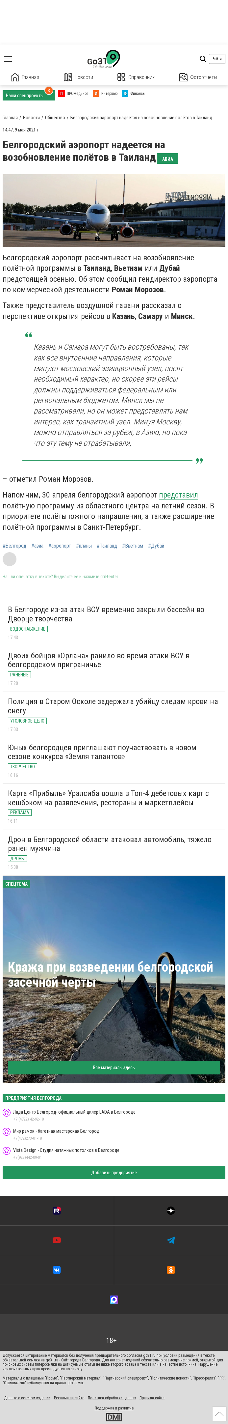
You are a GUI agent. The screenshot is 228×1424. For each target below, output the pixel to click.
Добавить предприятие (114, 1172)
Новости (78, 77)
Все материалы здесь (114, 1067)
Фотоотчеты (198, 77)
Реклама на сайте (69, 1398)
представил (178, 494)
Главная (25, 77)
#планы (84, 546)
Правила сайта (152, 1398)
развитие (126, 1408)
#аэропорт (59, 546)
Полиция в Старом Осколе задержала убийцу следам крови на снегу (113, 706)
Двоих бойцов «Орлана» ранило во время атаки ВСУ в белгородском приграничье (99, 660)
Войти (217, 59)
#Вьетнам (132, 546)
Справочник (136, 77)
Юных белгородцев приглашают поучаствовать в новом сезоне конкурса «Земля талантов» (102, 752)
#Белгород (14, 546)
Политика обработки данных (112, 1398)
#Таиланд (107, 546)
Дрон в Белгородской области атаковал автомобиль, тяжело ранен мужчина (110, 844)
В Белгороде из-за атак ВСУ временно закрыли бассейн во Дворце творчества (106, 614)
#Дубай (156, 546)
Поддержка (104, 1408)
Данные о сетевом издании (27, 1398)
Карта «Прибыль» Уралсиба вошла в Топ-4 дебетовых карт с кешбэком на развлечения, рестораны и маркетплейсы (108, 798)
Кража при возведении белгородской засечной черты (110, 974)
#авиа (37, 546)
